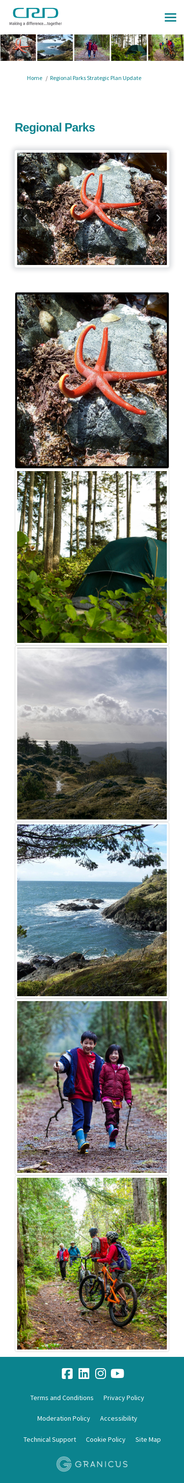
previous (26, 218)
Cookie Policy (106, 1439)
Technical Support (50, 1439)
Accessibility (118, 1418)
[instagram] (100, 1374)
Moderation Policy (63, 1418)
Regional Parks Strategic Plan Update (95, 77)
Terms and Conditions (62, 1397)
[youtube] (117, 1374)
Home (34, 77)
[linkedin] (84, 1374)
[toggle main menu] (170, 17)
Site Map (148, 1439)
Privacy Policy (124, 1397)
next (157, 218)
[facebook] (67, 1374)
